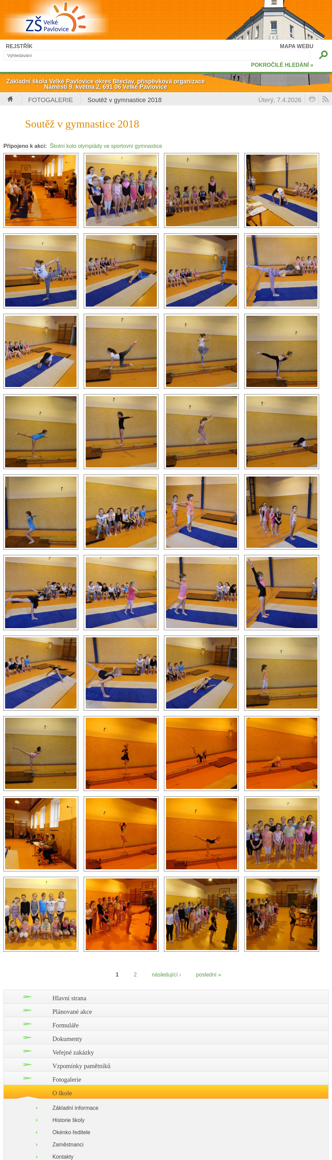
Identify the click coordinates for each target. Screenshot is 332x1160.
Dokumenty (67, 1038)
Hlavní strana (69, 998)
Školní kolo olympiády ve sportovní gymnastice (106, 146)
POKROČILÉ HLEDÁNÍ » (282, 65)
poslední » (208, 975)
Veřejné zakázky (73, 1052)
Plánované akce (72, 1011)
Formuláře (66, 1025)
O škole (62, 1093)
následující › (166, 975)
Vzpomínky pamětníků (82, 1065)
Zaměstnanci (68, 1144)
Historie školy (69, 1120)
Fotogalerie (50, 99)
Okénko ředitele (71, 1132)
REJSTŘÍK (19, 46)
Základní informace (76, 1108)
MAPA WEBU (296, 46)
